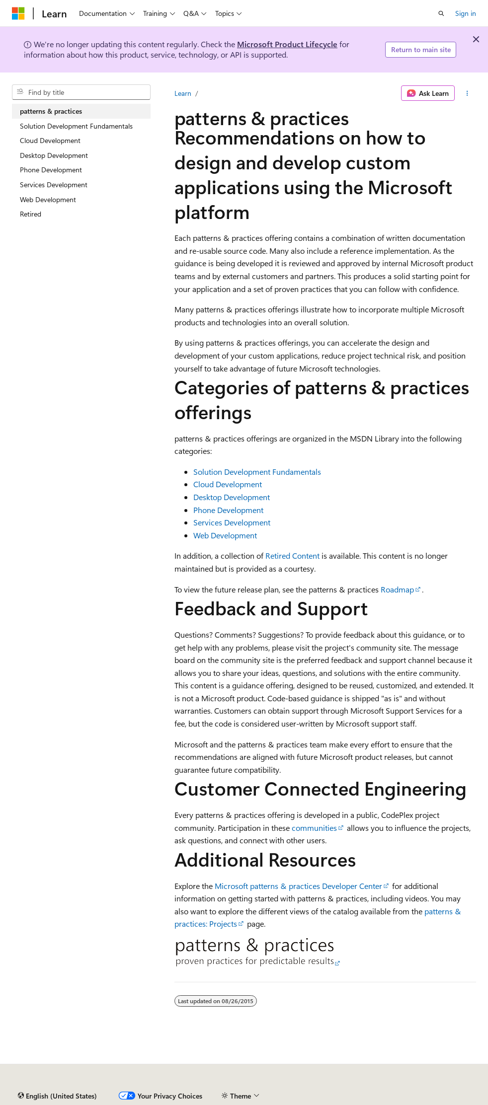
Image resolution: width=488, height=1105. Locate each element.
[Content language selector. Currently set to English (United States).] (57, 1096)
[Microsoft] (18, 13)
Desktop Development (231, 497)
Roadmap (397, 589)
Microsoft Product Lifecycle (287, 44)
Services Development (231, 522)
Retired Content (292, 555)
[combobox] (81, 92)
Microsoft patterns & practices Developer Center (298, 886)
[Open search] (441, 13)
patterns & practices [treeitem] (51, 111)
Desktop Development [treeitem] (54, 155)
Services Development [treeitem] (53, 184)
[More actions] (467, 93)
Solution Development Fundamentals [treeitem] (76, 126)
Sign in (465, 13)
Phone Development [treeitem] (51, 169)
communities (314, 827)
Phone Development (228, 510)
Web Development (225, 535)
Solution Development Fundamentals (257, 471)
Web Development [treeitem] (48, 199)
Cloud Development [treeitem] (50, 140)
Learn (182, 93)
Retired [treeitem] (30, 214)
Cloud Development (227, 484)
